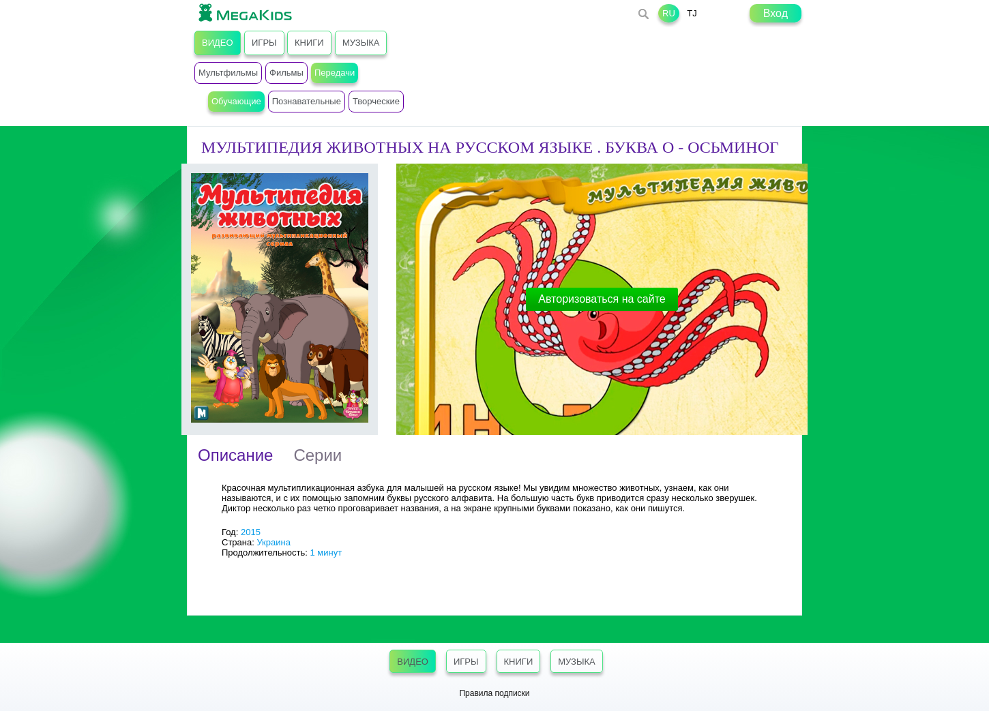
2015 (251, 532)
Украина (273, 542)
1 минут (326, 552)
